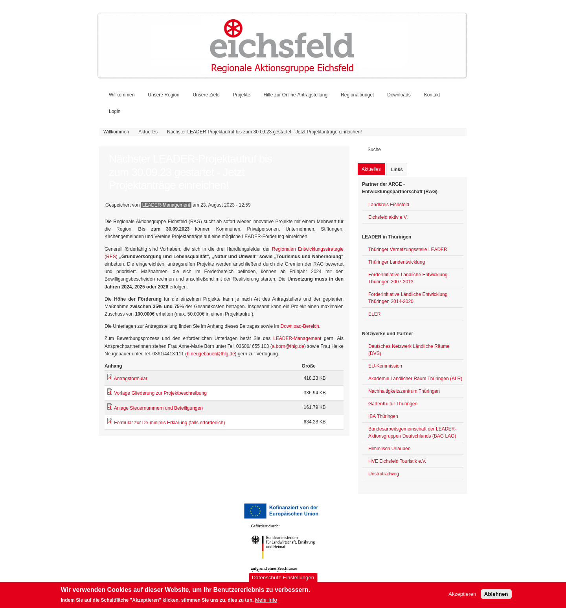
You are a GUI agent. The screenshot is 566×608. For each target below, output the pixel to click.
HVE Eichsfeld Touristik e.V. (397, 461)
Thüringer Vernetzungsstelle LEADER (407, 249)
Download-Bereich (300, 326)
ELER (374, 314)
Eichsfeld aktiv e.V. (388, 217)
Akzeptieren (462, 595)
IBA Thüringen (383, 416)
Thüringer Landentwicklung (396, 262)
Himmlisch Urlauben (389, 448)
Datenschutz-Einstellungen (283, 579)
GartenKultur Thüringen (392, 404)
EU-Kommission (385, 366)
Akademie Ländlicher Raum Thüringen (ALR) (415, 378)
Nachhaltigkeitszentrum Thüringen (404, 391)
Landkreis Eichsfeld (388, 204)
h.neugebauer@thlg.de (211, 354)
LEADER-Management (297, 338)
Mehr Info (266, 601)
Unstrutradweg (383, 474)
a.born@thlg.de (288, 346)
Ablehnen (496, 595)
